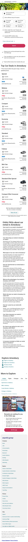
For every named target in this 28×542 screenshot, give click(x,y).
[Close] (26, 529)
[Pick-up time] (8, 26)
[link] (14, 361)
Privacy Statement (6, 540)
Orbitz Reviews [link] (5, 480)
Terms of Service (14, 540)
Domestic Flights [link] (5, 475)
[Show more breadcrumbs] (2, 1)
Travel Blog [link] (4, 490)
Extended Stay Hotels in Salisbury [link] (9, 394)
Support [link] (4, 514)
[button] (14, 41)
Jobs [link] (3, 445)
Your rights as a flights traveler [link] (8, 526)
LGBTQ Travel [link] (5, 485)
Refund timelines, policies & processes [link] (10, 521)
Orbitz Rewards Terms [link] (6, 505)
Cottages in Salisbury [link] (6, 391)
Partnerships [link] (4, 450)
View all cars (14, 212)
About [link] (3, 443)
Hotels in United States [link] (6, 468)
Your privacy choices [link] (6, 508)
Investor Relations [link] (6, 455)
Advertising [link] (4, 462)
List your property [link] (5, 448)
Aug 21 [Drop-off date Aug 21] (20, 22)
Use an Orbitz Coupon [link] (6, 523)
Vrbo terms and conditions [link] (7, 503)
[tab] (4, 378)
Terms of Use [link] (5, 501)
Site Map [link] (4, 457)
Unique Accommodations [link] (7, 487)
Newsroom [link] (4, 452)
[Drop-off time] (19, 26)
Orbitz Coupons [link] (5, 483)
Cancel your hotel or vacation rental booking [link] (11, 516)
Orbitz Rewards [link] (5, 460)
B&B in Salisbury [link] (5, 385)
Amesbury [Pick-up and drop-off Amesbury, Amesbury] (8, 14)
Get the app (14, 430)
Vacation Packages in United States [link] (9, 478)
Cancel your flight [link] (5, 519)
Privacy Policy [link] (5, 496)
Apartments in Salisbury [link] (7, 382)
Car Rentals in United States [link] (7, 473)
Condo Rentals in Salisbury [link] (7, 388)
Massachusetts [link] (8, 1)
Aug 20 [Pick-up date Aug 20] (8, 22)
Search (14, 45)
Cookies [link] (4, 498)
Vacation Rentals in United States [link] (9, 471)
